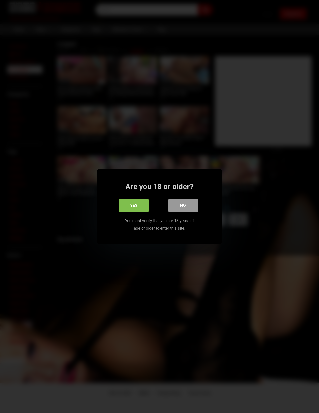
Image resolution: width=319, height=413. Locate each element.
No (183, 205)
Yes (134, 205)
